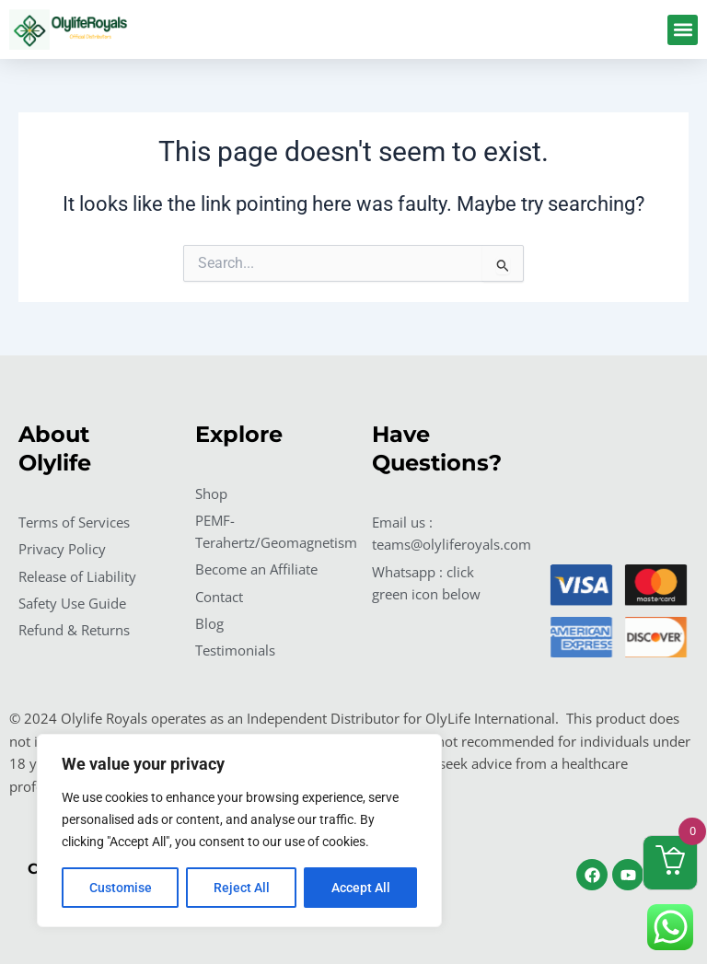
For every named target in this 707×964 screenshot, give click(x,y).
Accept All (360, 887)
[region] (239, 830)
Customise (120, 887)
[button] (682, 30)
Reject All (242, 887)
